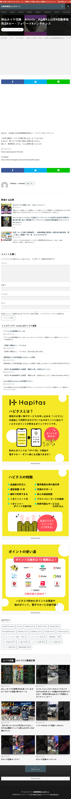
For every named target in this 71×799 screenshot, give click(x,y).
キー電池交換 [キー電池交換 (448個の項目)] (53, 637)
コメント (4, 263)
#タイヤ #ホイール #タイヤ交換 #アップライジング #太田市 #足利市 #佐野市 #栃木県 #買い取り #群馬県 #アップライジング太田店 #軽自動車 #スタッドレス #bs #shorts (41, 220)
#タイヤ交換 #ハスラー (10, 759)
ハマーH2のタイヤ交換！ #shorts (49, 725)
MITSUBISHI (66, 12)
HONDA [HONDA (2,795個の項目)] (29, 626)
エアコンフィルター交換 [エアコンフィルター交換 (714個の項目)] (13, 637)
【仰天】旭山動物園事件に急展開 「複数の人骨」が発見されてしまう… (27, 369)
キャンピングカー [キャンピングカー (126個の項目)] (35, 637)
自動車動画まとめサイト (41, 792)
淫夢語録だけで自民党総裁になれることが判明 (19, 357)
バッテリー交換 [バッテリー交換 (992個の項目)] (38, 642)
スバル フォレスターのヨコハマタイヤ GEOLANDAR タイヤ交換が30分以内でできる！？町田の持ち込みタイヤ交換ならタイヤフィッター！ (53, 693)
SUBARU (38, 12)
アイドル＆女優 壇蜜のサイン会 (14, 331)
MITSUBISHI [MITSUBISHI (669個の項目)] (8, 632)
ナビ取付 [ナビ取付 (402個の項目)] (23, 642)
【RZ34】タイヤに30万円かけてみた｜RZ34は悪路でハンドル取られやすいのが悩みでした (17, 728)
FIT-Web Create (36, 794)
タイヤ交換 (17, 29)
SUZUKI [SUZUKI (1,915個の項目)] (49, 632)
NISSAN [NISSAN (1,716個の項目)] (23, 632)
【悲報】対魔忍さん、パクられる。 (15, 345)
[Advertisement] (35, 56)
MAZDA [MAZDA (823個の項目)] (54, 626)
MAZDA (29, 12)
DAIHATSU (47, 12)
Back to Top (35, 769)
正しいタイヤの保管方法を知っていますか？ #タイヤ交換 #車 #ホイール (17, 690)
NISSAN (12, 12)
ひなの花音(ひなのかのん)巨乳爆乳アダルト (18, 381)
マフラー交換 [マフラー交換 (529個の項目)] (54, 642)
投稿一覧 (29, 183)
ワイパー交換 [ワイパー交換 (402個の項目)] (8, 647)
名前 (3, 285)
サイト (3, 303)
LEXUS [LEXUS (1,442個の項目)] (42, 626)
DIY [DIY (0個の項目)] (19, 626)
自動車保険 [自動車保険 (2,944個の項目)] (24, 647)
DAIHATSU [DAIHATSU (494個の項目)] (8, 626)
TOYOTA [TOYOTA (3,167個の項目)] (62, 632)
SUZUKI (57, 12)
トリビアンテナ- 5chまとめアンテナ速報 (19, 326)
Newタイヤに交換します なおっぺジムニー (29, 205)
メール (4, 294)
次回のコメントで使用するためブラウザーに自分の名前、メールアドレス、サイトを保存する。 (33, 313)
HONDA (20, 12)
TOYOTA (3, 12)
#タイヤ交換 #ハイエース (46, 759)
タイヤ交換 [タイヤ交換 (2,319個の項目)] (8, 642)
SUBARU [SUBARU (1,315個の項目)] (36, 632)
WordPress (54, 794)
